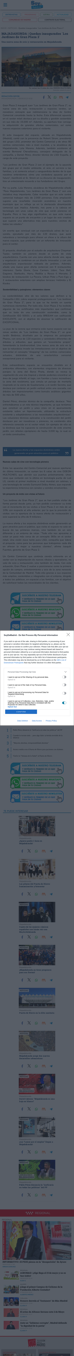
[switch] (64, 677)
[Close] (69, 635)
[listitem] (37, 672)
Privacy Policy (51, 721)
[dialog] (37, 678)
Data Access (37, 721)
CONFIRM (21, 712)
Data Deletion (22, 721)
